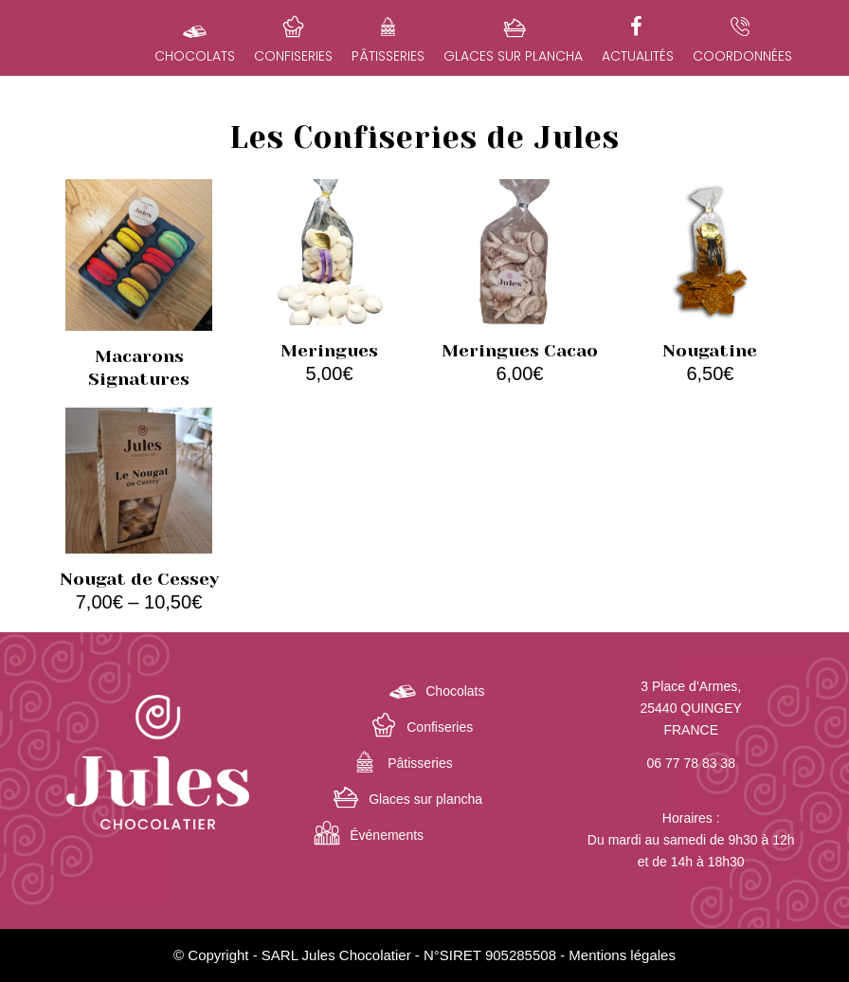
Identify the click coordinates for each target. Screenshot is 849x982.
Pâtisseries (420, 763)
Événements (387, 835)
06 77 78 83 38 (691, 763)
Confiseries (439, 727)
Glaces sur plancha (425, 799)
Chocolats (454, 691)
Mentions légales (622, 955)
